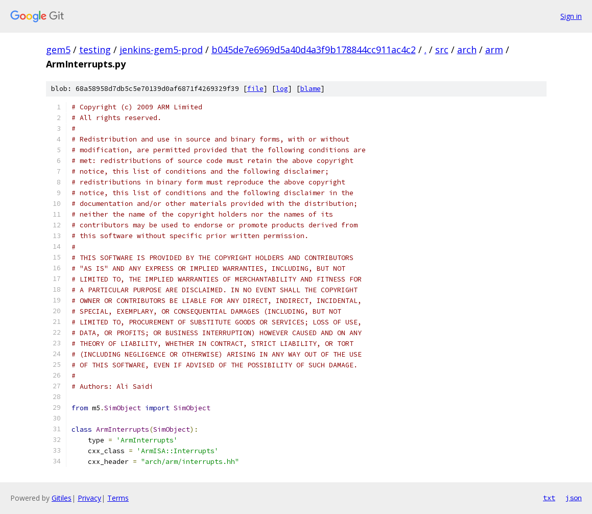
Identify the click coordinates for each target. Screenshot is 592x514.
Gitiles (62, 498)
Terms (118, 498)
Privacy (89, 498)
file (255, 88)
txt (549, 497)
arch (467, 49)
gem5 (58, 49)
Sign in (571, 16)
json (573, 497)
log (282, 88)
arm (494, 49)
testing (95, 49)
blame (310, 88)
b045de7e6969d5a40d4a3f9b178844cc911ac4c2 (313, 49)
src (441, 49)
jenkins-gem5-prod (161, 49)
